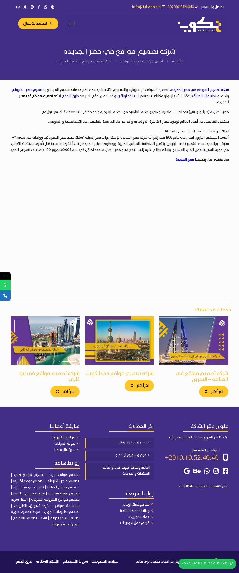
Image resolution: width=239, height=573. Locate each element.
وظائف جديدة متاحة (135, 511)
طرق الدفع (70, 96)
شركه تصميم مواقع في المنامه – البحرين (202, 376)
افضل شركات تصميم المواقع (142, 61)
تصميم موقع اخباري (28, 481)
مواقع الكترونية (63, 437)
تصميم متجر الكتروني (27, 90)
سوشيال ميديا (64, 450)
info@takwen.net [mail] (146, 7)
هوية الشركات (65, 443)
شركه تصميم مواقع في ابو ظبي (49, 376)
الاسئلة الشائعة (47, 561)
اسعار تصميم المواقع (30, 518)
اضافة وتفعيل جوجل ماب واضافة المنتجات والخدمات (126, 471)
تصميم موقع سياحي (64, 493)
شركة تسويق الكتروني (31, 506)
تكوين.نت (176, 561)
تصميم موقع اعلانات (62, 487)
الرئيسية (178, 61)
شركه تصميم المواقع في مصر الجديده (200, 90)
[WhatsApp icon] (46, 7)
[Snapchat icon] (25, 7)
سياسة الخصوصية (105, 561)
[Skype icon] (53, 7)
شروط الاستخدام (75, 561)
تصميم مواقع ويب (64, 475)
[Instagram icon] (32, 7)
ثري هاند (142, 561)
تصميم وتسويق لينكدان (132, 455)
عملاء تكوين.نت (138, 517)
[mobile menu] (72, 25)
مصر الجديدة (184, 160)
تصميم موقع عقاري (28, 487)
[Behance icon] (18, 7)
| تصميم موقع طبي (30, 475)
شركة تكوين (59, 518)
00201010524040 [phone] (181, 7)
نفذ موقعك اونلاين (136, 504)
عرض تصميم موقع (66, 524)
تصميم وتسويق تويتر (134, 442)
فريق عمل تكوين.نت (135, 523)
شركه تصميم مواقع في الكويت (119, 373)
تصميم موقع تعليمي (29, 493)
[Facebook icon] (39, 7)
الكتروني (53, 481)
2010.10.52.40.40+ (192, 457)
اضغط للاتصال (38, 23)
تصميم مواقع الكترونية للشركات (55, 500)
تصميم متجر (70, 481)
